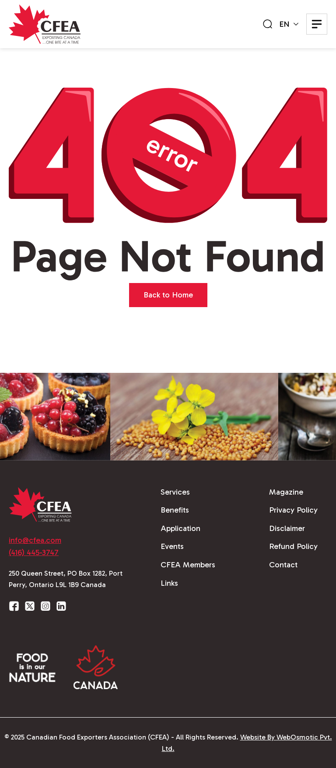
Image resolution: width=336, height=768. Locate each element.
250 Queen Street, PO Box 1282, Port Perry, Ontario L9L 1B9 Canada (65, 579)
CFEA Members (188, 565)
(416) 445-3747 (34, 552)
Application (180, 528)
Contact (283, 565)
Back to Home (168, 295)
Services (175, 492)
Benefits (175, 510)
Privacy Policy (293, 510)
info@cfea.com (35, 540)
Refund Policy (293, 546)
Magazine (286, 492)
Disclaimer (287, 528)
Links (169, 583)
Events (172, 546)
